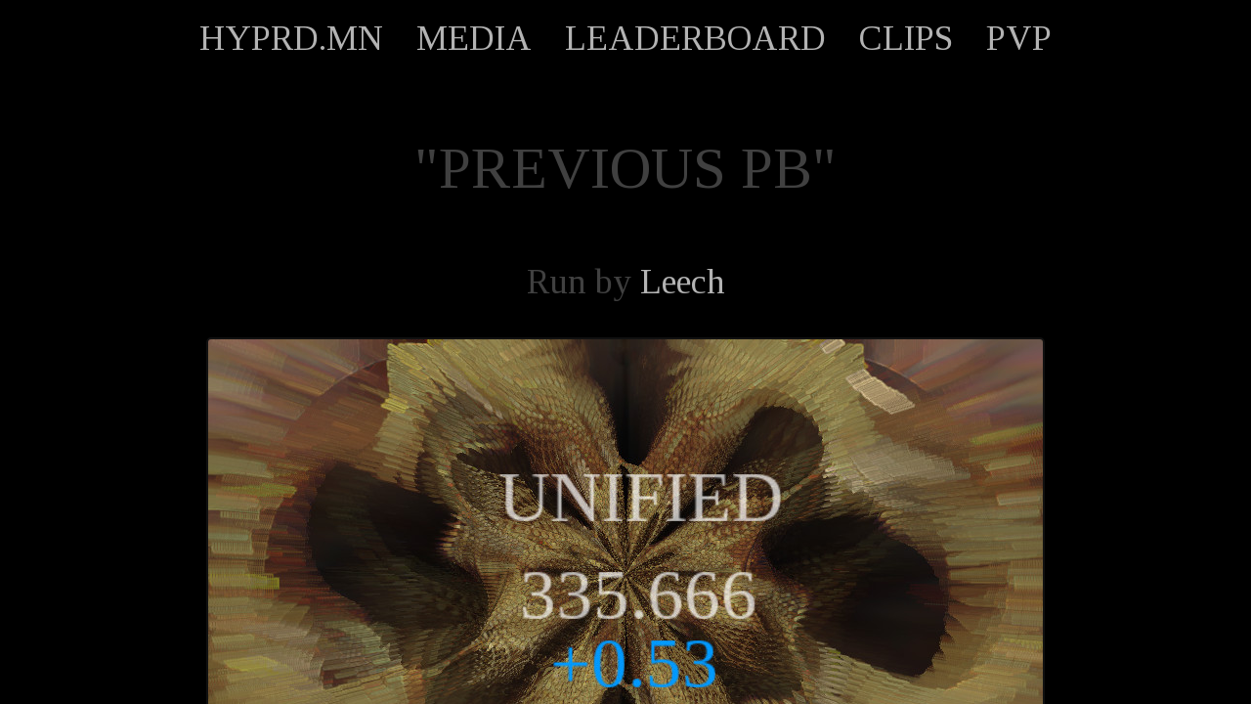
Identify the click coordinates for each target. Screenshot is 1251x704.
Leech (682, 281)
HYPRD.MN (291, 38)
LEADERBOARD (695, 38)
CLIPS (906, 38)
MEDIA (474, 38)
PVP (1019, 38)
